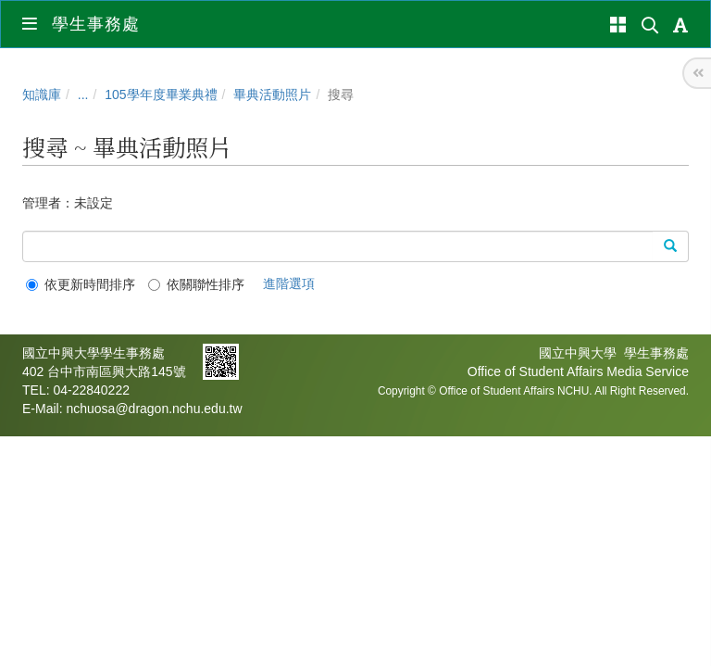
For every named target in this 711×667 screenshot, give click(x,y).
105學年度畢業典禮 (161, 94)
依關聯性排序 (196, 284)
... (83, 94)
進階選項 (289, 283)
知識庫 (41, 94)
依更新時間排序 (80, 284)
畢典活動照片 (272, 94)
